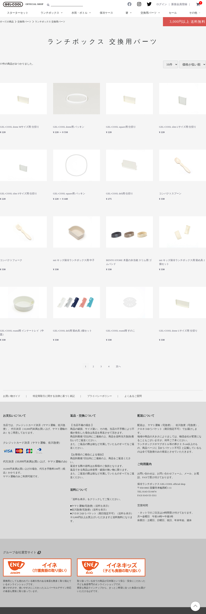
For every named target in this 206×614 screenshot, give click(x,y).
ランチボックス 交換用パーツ (50, 21)
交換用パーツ (148, 12)
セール (173, 12)
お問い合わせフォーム (169, 473)
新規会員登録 (179, 4)
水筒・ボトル (79, 12)
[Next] (118, 366)
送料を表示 (102, 505)
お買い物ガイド (11, 396)
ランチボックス (50, 12)
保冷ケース (106, 12)
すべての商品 (7, 21)
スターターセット (17, 12)
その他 (193, 12)
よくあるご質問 (133, 396)
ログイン (161, 4)
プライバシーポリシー (99, 396)
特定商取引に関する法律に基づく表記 (54, 396)
